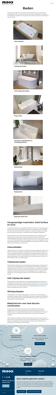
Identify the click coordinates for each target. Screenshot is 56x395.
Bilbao (32, 271)
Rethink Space (14, 256)
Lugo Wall (21, 257)
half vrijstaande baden (32, 281)
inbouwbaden (37, 250)
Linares (26, 257)
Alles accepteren (21, 391)
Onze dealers (28, 364)
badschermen (10, 310)
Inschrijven (6, 385)
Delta (8, 256)
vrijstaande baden (36, 265)
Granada (9, 274)
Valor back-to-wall (33, 284)
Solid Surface (44, 228)
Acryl (8, 235)
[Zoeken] (51, 3)
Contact (39, 373)
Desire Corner (38, 285)
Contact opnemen (40, 343)
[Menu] (53, 3)
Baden (26, 373)
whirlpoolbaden (25, 294)
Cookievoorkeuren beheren (34, 391)
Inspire (40, 271)
